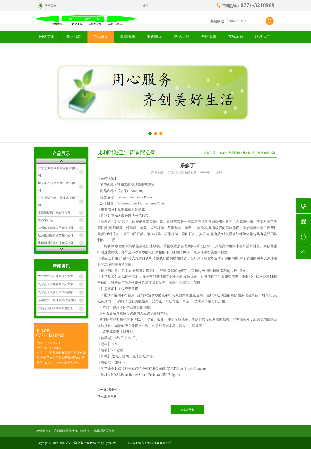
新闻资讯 (128, 37)
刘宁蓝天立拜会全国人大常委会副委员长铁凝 (61, 284)
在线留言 (235, 37)
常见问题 (182, 37)
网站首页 (47, 37)
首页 (222, 153)
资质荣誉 (208, 37)
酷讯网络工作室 (104, 430)
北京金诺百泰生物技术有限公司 (58, 201)
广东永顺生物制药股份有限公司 (58, 172)
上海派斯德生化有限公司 (54, 212)
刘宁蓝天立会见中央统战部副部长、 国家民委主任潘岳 (61, 292)
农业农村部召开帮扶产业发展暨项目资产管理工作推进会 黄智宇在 (61, 276)
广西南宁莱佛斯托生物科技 (71, 430)
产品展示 (101, 37)
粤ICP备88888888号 (159, 443)
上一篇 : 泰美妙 (107, 389)
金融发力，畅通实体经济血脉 (57, 300)
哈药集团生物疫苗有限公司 (55, 235)
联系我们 (262, 37)
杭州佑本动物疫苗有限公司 (55, 227)
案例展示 (155, 37)
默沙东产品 (45, 220)
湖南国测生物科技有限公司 (55, 243)
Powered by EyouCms (102, 443)
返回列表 (187, 409)
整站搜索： (218, 21)
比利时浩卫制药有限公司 (259, 153)
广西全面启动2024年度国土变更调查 (61, 308)
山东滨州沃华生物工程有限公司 (58, 186)
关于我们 (74, 37)
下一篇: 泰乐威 (106, 396)
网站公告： (52, 5)
